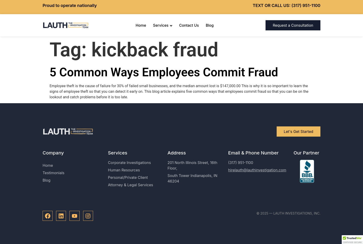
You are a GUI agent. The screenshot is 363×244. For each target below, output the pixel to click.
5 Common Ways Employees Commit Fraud (164, 72)
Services (162, 25)
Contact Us (189, 25)
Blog (210, 25)
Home (141, 25)
